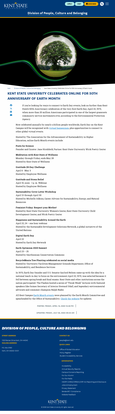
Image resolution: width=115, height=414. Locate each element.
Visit (79, 3)
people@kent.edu (66, 340)
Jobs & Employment (69, 384)
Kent (8, 88)
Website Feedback (69, 394)
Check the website (70, 298)
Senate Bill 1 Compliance (71, 391)
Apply (69, 3)
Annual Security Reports (71, 368)
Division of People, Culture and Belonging (57, 13)
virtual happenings (59, 128)
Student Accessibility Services (71, 355)
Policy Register (65, 352)
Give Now (91, 3)
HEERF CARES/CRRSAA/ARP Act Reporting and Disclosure (84, 381)
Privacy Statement (69, 388)
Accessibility (66, 365)
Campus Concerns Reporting (73, 372)
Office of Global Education (70, 349)
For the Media (67, 378)
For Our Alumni (68, 375)
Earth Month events (43, 295)
